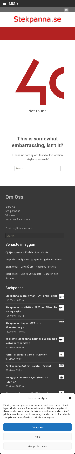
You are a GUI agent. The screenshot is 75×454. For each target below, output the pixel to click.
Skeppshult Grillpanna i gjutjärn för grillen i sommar (33, 259)
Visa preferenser (37, 446)
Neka (37, 436)
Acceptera (38, 427)
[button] (70, 398)
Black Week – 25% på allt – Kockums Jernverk (30, 266)
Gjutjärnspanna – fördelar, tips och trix (26, 252)
